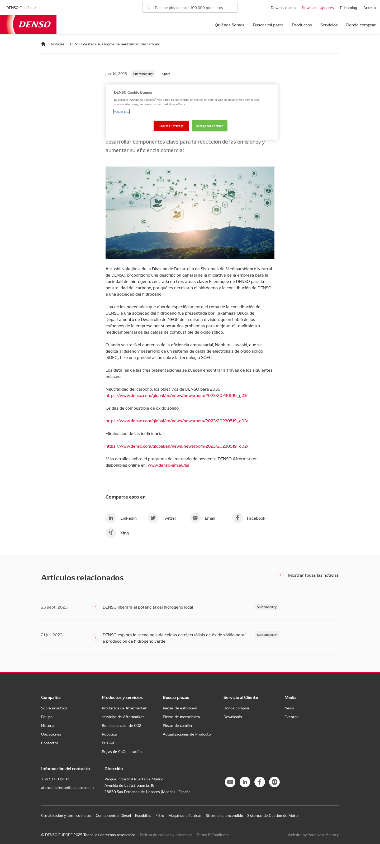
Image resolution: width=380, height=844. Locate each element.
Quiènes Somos (230, 24)
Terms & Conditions (213, 834)
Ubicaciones (51, 734)
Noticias (57, 43)
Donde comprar (361, 24)
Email (202, 518)
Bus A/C (109, 742)
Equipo (47, 716)
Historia (47, 725)
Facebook (248, 518)
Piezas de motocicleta (181, 716)
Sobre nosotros (54, 707)
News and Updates (318, 7)
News (289, 707)
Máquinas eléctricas (185, 815)
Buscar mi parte (268, 24)
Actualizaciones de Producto (187, 734)
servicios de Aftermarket (123, 716)
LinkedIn (121, 518)
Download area (283, 7)
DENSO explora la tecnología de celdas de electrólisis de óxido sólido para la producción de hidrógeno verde (174, 638)
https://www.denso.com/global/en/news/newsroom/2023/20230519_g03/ (177, 420)
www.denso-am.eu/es (168, 465)
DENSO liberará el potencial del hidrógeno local (148, 607)
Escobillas (143, 815)
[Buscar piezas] (190, 7)
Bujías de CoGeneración (122, 751)
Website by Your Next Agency (313, 834)
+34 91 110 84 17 (55, 778)
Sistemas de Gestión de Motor (273, 815)
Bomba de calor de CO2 (121, 725)
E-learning (348, 7)
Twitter (162, 518)
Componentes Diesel (113, 815)
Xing (117, 532)
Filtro (159, 815)
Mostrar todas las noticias (313, 575)
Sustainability (143, 73)
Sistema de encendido (224, 815)
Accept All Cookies (209, 126)
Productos (302, 24)
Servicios (329, 24)
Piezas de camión (177, 725)
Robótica (109, 734)
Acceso (369, 7)
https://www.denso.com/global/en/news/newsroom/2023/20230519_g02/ (177, 446)
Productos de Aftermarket (124, 707)
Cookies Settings (171, 126)
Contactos (50, 742)
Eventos (291, 716)
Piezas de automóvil (180, 707)
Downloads (233, 716)
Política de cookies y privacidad (166, 834)
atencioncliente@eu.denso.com (67, 787)
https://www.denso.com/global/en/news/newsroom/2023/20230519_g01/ (177, 395)
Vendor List (121, 111)
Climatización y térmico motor (66, 815)
